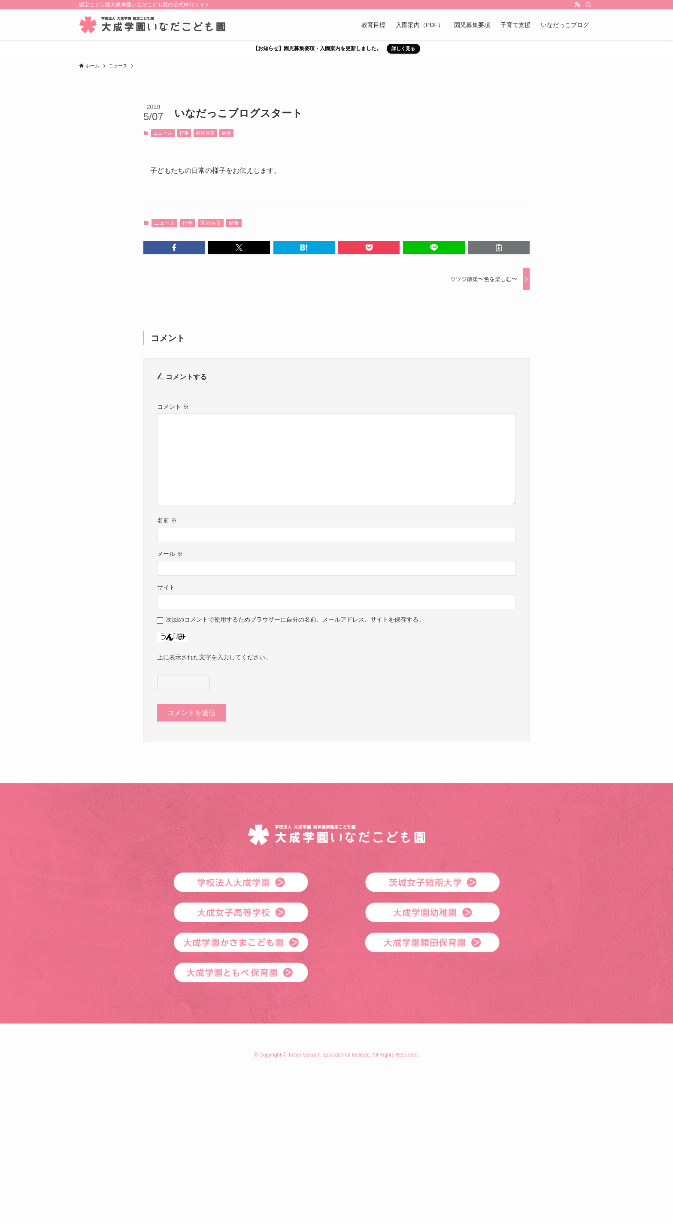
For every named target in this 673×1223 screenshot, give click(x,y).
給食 (226, 133)
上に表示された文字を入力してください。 (214, 657)
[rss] (577, 4)
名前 (167, 520)
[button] (174, 247)
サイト (166, 587)
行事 (184, 133)
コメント (173, 406)
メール (170, 553)
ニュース (162, 133)
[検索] (588, 4)
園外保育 (205, 133)
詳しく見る (403, 48)
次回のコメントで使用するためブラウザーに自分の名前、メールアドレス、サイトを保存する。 (295, 619)
